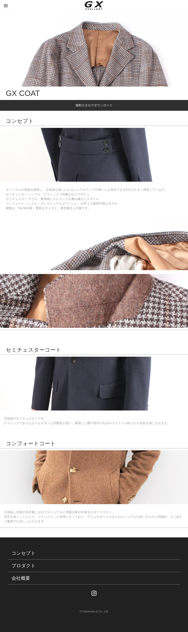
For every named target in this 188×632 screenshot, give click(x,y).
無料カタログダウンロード (94, 105)
